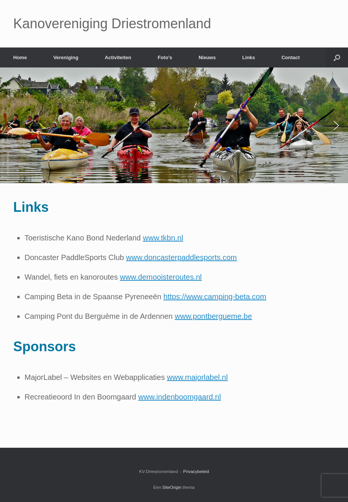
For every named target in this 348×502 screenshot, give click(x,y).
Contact (291, 57)
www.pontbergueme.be (213, 316)
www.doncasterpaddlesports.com (181, 257)
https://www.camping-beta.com (214, 296)
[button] (12, 125)
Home (20, 57)
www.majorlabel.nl (197, 377)
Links (248, 57)
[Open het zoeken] (337, 57)
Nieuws (207, 57)
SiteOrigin (172, 487)
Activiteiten (118, 57)
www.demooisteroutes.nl (161, 277)
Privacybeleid (196, 471)
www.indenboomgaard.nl (179, 397)
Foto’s (165, 57)
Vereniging (65, 57)
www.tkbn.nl (163, 238)
